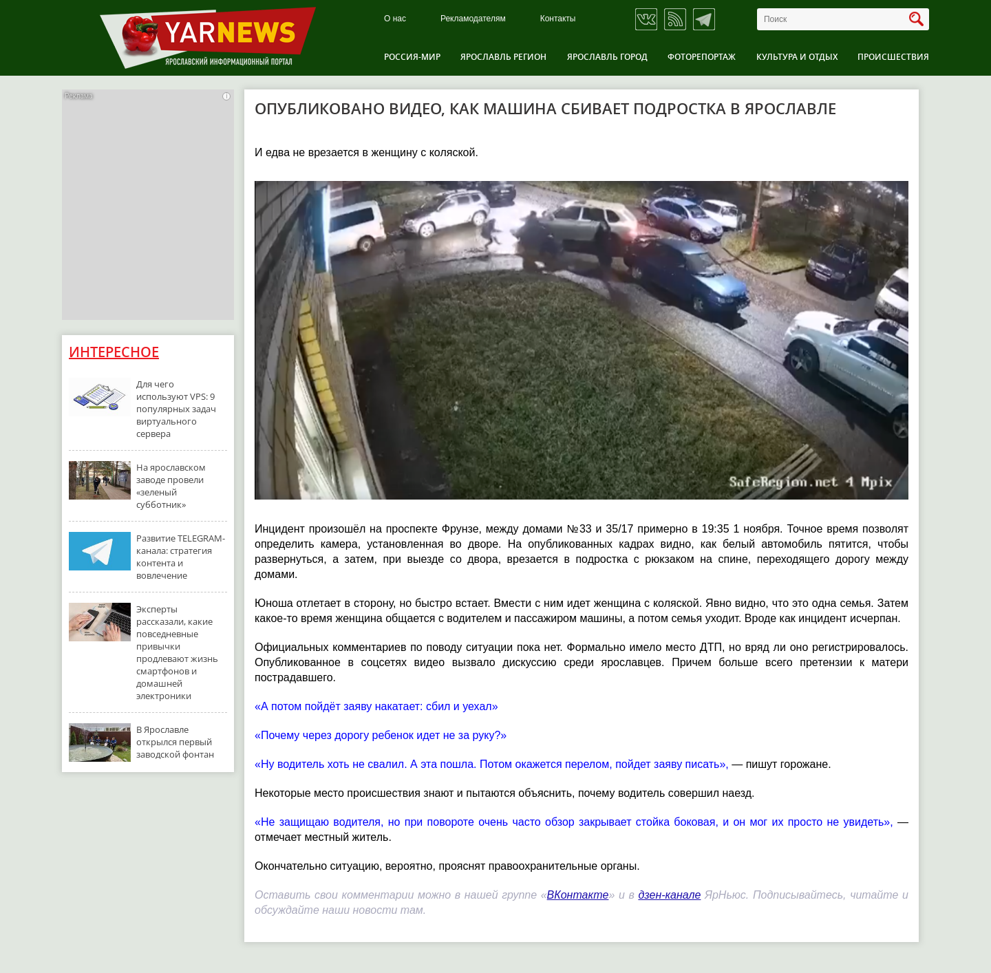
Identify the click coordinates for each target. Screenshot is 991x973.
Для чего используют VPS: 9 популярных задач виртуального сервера (176, 409)
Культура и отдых (797, 57)
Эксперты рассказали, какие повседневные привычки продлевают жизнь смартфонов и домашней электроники (177, 652)
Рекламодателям (473, 18)
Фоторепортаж (702, 57)
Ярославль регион (503, 57)
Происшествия (893, 57)
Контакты (558, 18)
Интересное (114, 352)
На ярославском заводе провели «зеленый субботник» (171, 486)
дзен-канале (669, 895)
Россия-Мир (412, 57)
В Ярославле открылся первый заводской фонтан (175, 741)
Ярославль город (607, 57)
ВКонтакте (578, 895)
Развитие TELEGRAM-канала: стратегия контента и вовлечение (180, 556)
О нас (395, 18)
